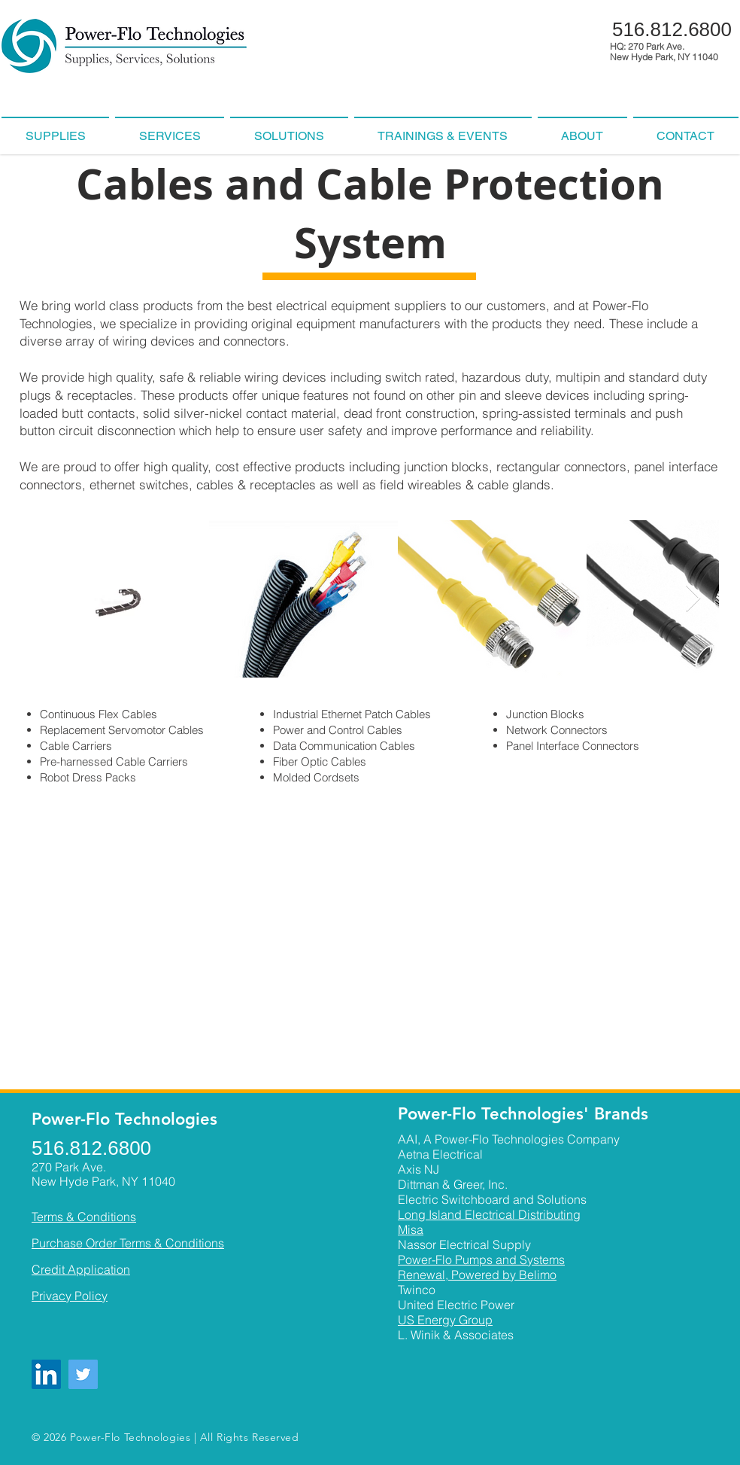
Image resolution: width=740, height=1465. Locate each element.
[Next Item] (693, 599)
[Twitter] (83, 1374)
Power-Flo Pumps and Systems (481, 1259)
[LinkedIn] (46, 1374)
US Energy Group (445, 1319)
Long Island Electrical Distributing (489, 1214)
